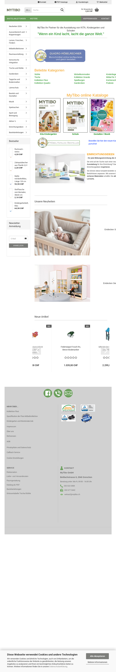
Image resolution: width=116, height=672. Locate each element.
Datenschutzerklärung (58, 666)
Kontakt (42, 2)
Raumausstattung (16, 54)
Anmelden (18, 246)
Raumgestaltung (13, 480)
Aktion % (12, 121)
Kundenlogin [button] (82, 2)
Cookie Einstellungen (15, 458)
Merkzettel (102, 2)
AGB (8, 441)
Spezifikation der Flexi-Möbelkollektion (22, 416)
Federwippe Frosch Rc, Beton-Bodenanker (71, 348)
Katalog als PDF (13, 485)
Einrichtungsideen (16, 127)
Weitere (34, 19)
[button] (36, 350)
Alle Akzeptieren (97, 656)
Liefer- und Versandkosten (17, 476)
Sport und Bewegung (13, 114)
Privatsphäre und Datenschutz (19, 447)
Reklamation (12, 472)
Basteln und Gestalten (14, 94)
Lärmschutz (14, 88)
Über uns (10, 431)
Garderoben (13, 74)
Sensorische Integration (14, 61)
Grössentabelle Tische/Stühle (19, 493)
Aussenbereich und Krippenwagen (17, 33)
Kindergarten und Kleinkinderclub (20, 421)
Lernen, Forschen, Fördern (16, 41)
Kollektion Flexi (13, 411)
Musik (11, 102)
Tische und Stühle (16, 68)
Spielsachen (14, 107)
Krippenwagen (90, 19)
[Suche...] (28, 10)
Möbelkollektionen (16, 48)
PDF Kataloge (61, 2)
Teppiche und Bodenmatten (14, 80)
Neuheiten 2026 (15, 26)
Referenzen (11, 436)
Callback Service (13, 452)
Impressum (11, 426)
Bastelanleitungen (16, 19)
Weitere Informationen (97, 662)
